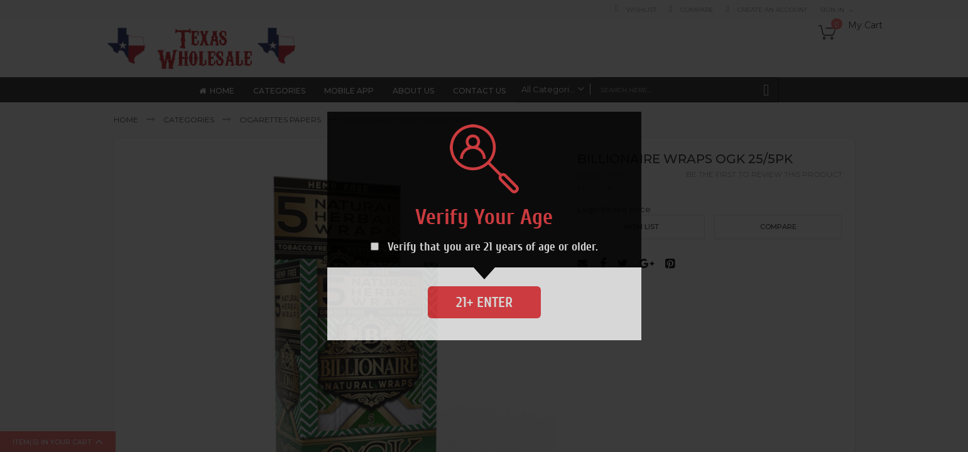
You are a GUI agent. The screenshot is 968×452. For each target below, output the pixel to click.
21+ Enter (484, 302)
